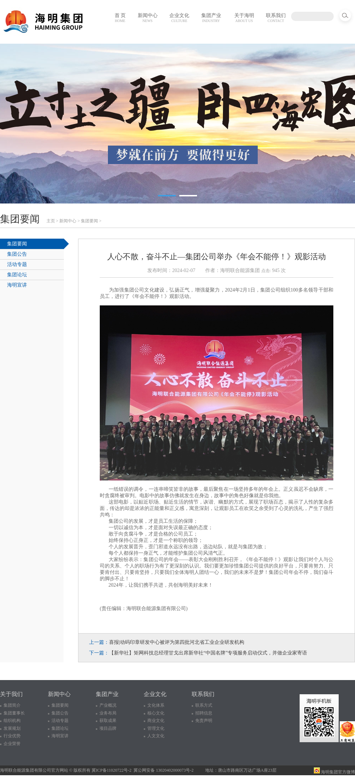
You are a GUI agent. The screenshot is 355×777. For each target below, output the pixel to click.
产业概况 (107, 705)
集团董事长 (14, 713)
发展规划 (12, 728)
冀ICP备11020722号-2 (111, 770)
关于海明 (244, 18)
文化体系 (155, 705)
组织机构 (12, 720)
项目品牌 (107, 728)
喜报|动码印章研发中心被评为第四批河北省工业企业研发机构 (176, 642)
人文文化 (155, 735)
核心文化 (155, 713)
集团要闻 (89, 220)
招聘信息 (203, 713)
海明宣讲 (17, 285)
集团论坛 (17, 274)
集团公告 (17, 254)
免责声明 (203, 720)
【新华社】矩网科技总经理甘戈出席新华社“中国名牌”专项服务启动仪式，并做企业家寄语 (208, 653)
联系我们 (276, 18)
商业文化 (155, 720)
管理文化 (155, 728)
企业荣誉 (12, 743)
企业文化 (179, 18)
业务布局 (107, 713)
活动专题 (17, 264)
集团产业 (211, 18)
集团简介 (12, 705)
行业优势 (12, 735)
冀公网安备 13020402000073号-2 (163, 770)
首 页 (120, 18)
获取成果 (107, 720)
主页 (51, 220)
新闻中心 (148, 18)
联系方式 (203, 705)
